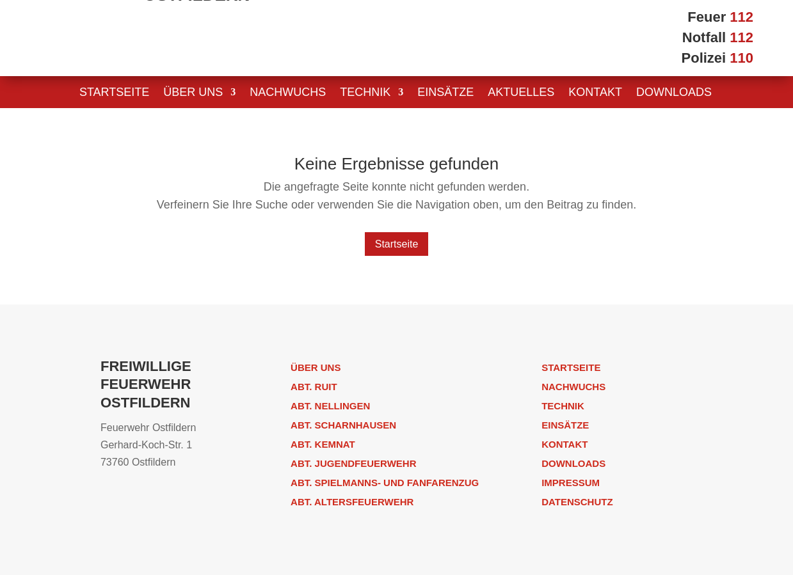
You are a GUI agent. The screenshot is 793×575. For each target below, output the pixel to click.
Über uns (193, 93)
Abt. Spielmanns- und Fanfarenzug (385, 482)
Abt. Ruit (314, 386)
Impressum (570, 482)
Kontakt (595, 93)
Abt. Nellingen (330, 405)
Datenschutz (577, 501)
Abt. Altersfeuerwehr (352, 501)
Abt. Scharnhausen (343, 425)
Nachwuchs (288, 93)
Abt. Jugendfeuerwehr (353, 463)
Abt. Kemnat (323, 444)
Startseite (114, 93)
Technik (365, 93)
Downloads (674, 93)
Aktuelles (521, 93)
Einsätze (445, 93)
